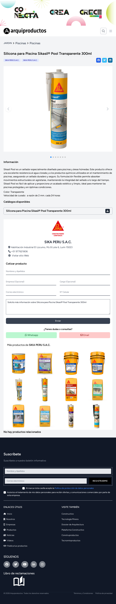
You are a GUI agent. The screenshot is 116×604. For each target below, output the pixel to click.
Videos (8, 540)
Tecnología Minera (70, 519)
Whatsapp (31, 335)
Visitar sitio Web (18, 255)
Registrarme (100, 481)
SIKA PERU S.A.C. (30, 60)
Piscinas (20, 43)
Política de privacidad (103, 593)
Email (84, 335)
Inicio (8, 514)
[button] (50, 157)
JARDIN (8, 43)
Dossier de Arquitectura (73, 524)
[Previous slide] (8, 109)
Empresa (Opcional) (15, 281)
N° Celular (64, 292)
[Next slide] (108, 109)
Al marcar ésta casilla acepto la (60, 488)
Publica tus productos (15, 546)
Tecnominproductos (71, 540)
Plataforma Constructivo (73, 530)
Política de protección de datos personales (74, 488)
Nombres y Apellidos (15, 271)
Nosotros (9, 519)
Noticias (9, 535)
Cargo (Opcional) (68, 281)
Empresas (9, 524)
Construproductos (70, 535)
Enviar (58, 321)
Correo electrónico (15, 292)
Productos (10, 530)
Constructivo (68, 514)
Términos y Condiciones (83, 593)
